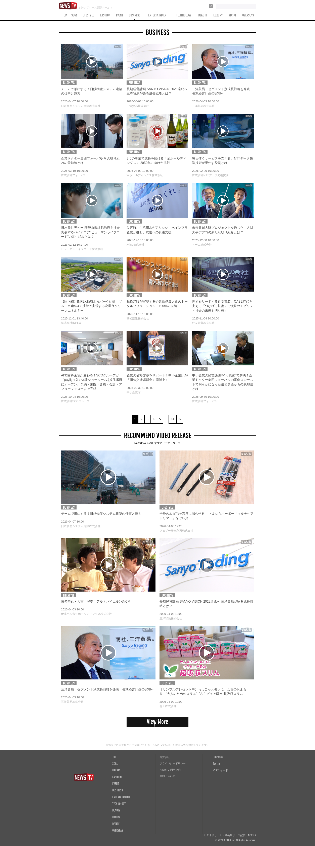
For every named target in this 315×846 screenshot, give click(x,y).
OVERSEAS (248, 15)
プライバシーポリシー (173, 763)
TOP (64, 15)
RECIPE (232, 15)
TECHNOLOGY (183, 15)
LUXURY (218, 15)
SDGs (74, 15)
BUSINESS (134, 15)
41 (173, 419)
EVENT (119, 15)
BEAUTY (203, 15)
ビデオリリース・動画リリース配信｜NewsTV (230, 835)
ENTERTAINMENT (158, 15)
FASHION (105, 15)
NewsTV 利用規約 (170, 769)
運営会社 (165, 757)
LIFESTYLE (88, 15)
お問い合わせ (167, 776)
